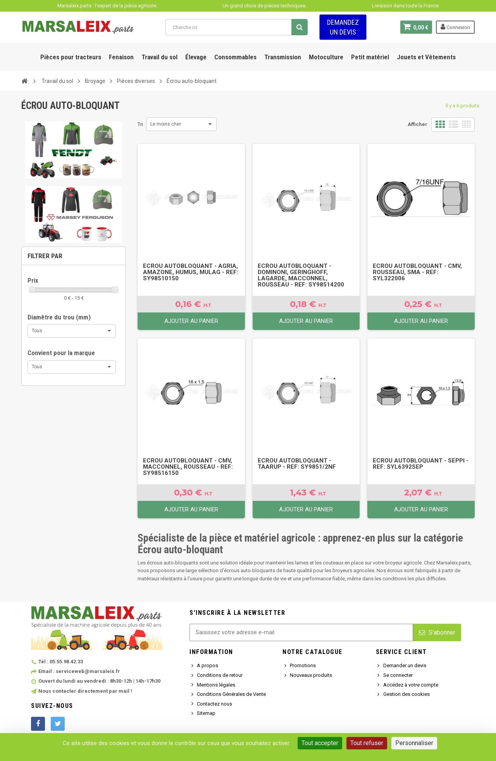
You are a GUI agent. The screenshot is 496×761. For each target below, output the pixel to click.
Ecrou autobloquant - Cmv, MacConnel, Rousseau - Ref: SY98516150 (188, 466)
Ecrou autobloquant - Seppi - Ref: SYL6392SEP (420, 463)
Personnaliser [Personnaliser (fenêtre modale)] (414, 743)
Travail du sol (159, 57)
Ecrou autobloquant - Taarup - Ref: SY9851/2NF (297, 463)
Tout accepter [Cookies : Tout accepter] (319, 743)
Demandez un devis (343, 27)
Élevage (196, 57)
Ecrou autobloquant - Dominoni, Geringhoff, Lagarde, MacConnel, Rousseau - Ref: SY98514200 (301, 275)
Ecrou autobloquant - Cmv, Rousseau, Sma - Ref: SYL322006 (417, 272)
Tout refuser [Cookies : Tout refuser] (366, 743)
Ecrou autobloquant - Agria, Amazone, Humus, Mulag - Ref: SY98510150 (190, 272)
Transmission (282, 57)
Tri (140, 124)
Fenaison (121, 57)
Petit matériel (370, 57)
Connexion (455, 26)
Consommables (235, 57)
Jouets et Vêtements (426, 57)
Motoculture (326, 57)
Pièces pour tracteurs (70, 57)
